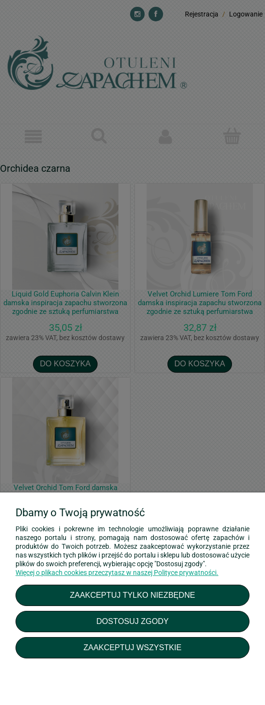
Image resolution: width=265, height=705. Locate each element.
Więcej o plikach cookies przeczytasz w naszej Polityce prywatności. (117, 572)
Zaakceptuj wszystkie (132, 647)
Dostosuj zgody (132, 621)
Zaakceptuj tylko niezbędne (132, 594)
